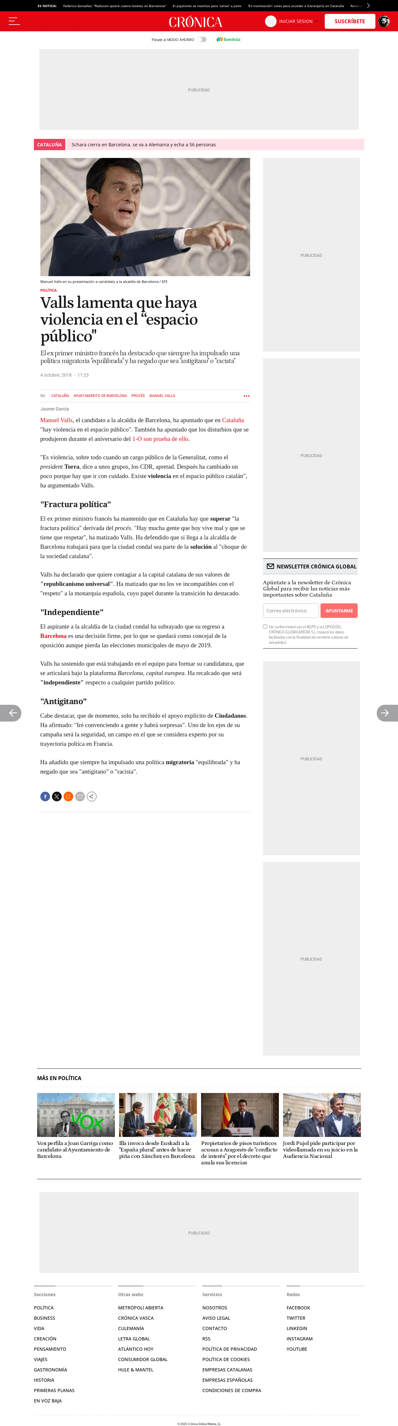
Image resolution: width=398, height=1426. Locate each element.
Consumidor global (143, 1359)
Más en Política (59, 1078)
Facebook (298, 1308)
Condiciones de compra (231, 1390)
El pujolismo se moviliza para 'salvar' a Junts (207, 6)
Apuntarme (339, 611)
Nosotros (214, 1308)
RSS (206, 1339)
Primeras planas (54, 1390)
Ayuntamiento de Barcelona (100, 396)
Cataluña (60, 396)
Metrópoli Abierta (140, 1308)
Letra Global (134, 1339)
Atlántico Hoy (135, 1349)
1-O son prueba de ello (160, 438)
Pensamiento (50, 1349)
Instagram (300, 1339)
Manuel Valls (162, 396)
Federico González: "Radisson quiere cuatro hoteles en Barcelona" (114, 6)
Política (48, 290)
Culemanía (131, 1328)
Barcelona (53, 635)
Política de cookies (226, 1359)
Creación (45, 1339)
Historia (44, 1380)
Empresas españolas (227, 1380)
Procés (138, 396)
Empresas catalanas (227, 1370)
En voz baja (48, 1401)
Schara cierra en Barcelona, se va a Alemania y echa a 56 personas (144, 144)
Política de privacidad (229, 1349)
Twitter (296, 1318)
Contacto (214, 1328)
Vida (39, 1328)
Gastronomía (50, 1370)
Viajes (40, 1359)
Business (44, 1318)
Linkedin (297, 1328)
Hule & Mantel (135, 1370)
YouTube (297, 1349)
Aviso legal (216, 1318)
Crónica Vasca (136, 1318)
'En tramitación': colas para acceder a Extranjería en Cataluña (296, 6)
